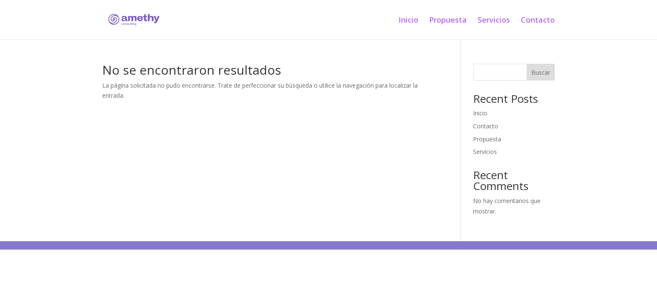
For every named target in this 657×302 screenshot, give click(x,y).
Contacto (538, 21)
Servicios (494, 21)
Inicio (408, 21)
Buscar (540, 72)
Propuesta (448, 21)
